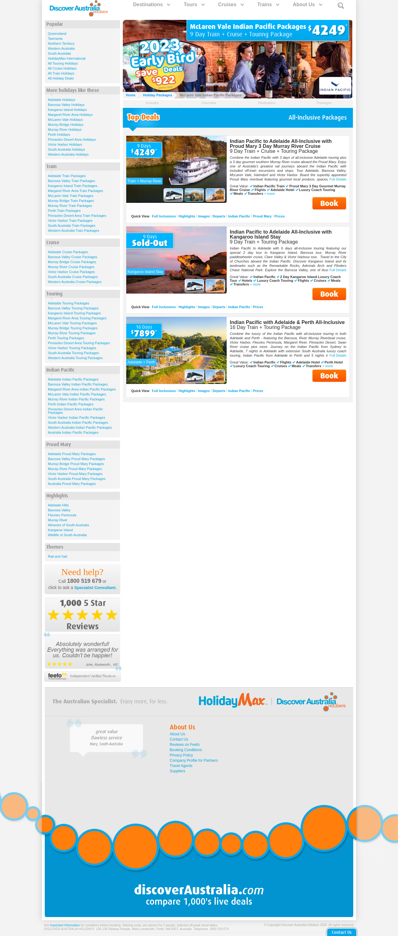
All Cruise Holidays (62, 68)
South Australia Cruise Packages (73, 277)
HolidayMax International (67, 58)
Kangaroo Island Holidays (67, 110)
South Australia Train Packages (71, 225)
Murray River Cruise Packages (71, 267)
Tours (194, 4)
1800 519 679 (84, 581)
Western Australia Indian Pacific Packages (80, 427)
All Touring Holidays (63, 63)
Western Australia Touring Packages (75, 358)
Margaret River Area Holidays (70, 114)
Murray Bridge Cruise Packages (72, 262)
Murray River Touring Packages (71, 333)
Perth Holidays (59, 134)
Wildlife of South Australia (67, 535)
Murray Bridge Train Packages (71, 201)
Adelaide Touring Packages (68, 303)
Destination (266, 103)
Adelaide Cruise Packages (68, 252)
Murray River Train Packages (70, 206)
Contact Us (179, 739)
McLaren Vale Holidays (65, 119)
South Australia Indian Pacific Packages (78, 422)
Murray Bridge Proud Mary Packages (76, 464)
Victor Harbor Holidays (65, 144)
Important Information (65, 925)
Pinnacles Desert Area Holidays (72, 139)
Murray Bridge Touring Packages (72, 328)
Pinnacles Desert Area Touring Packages (79, 343)
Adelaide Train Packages (67, 176)
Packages (324, 103)
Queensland (57, 33)
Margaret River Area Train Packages (75, 191)
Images (204, 216)
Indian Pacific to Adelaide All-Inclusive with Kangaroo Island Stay (281, 234)
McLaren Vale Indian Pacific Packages (77, 394)
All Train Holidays (61, 73)
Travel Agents (181, 766)
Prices (280, 216)
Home (131, 95)
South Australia (59, 53)
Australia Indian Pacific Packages (73, 432)
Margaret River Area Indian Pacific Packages (82, 389)
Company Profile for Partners (194, 760)
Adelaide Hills (58, 505)
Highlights (186, 216)
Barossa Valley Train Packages (71, 181)
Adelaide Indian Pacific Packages (73, 379)
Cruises (230, 4)
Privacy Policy (181, 755)
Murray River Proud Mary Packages (75, 469)
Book (329, 203)
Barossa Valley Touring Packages (73, 308)
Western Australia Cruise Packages (74, 282)
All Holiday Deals (61, 78)
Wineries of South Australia (68, 525)
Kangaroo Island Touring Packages (74, 313)
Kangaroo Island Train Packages (72, 186)
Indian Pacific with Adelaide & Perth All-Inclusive (287, 322)
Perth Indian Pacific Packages (70, 404)
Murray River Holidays (64, 129)
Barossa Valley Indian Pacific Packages (78, 384)
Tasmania (55, 38)
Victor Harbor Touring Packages (72, 348)
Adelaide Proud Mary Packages (72, 454)
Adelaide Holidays (61, 100)
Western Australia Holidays (68, 154)
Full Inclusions (164, 216)
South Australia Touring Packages (73, 353)
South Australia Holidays (66, 149)
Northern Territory (61, 43)
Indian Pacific (239, 216)
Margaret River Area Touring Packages (77, 318)
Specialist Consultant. (95, 587)
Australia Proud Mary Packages (72, 484)
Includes (152, 103)
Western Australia (61, 48)
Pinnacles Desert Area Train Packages (77, 215)
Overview (209, 103)
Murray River (57, 520)
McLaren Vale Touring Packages (72, 323)
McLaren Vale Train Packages (70, 196)
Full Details (338, 179)
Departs (219, 216)
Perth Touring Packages (66, 338)
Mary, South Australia (106, 744)
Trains (268, 4)
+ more (269, 193)
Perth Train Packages (64, 210)
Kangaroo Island (60, 530)
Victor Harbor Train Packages (70, 220)
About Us (307, 4)
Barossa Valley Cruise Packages (72, 257)
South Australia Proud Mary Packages (76, 479)
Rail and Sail (57, 556)
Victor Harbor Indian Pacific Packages (76, 417)
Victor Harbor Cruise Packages (71, 272)
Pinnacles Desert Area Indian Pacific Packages (75, 410)
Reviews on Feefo (185, 744)
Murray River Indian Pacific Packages (76, 399)
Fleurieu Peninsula (62, 515)
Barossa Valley (59, 510)
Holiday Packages (157, 95)
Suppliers (177, 771)
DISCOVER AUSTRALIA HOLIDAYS (69, 929)
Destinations (151, 4)
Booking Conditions (186, 750)
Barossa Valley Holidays (66, 105)
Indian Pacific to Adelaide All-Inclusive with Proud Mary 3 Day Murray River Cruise (281, 144)
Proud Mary (262, 216)
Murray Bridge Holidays (65, 124)
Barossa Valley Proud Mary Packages (76, 459)
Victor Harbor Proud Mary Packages (75, 474)
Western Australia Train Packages (73, 230)
